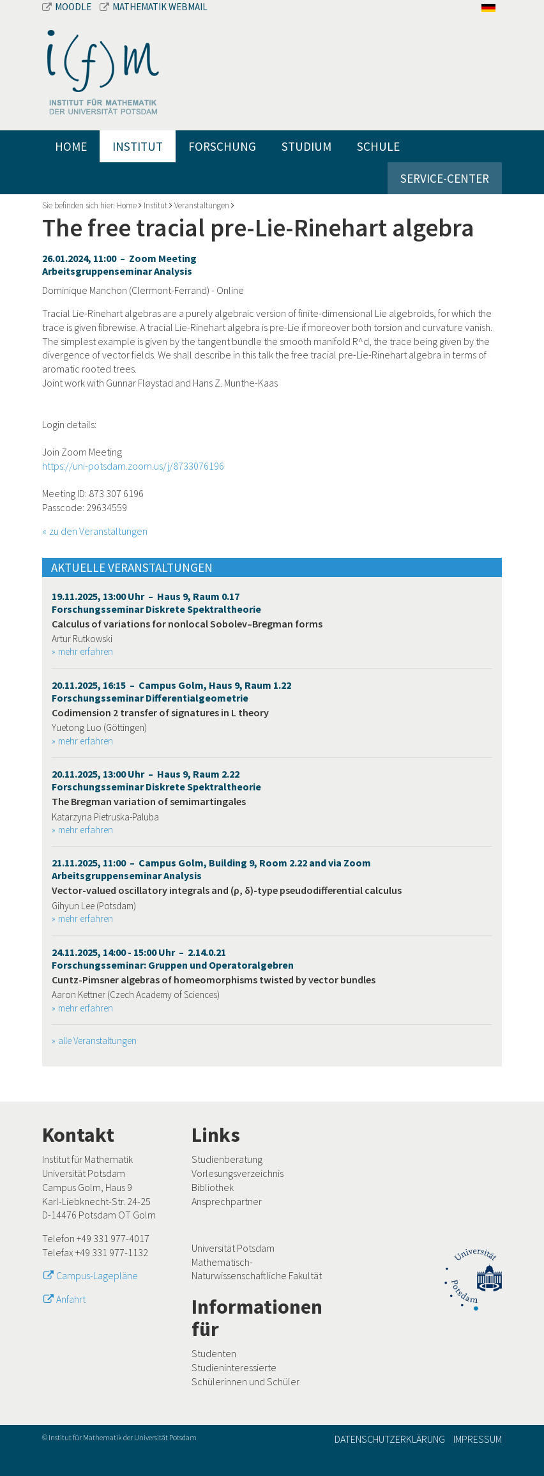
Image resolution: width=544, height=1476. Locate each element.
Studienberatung (227, 1159)
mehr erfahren (85, 651)
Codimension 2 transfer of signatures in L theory (160, 712)
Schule (378, 146)
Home (71, 146)
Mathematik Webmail (154, 7)
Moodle (67, 7)
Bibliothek (213, 1187)
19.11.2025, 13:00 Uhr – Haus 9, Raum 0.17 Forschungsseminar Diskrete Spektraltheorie (156, 602)
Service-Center (444, 178)
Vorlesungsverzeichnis (237, 1173)
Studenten (214, 1353)
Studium (306, 146)
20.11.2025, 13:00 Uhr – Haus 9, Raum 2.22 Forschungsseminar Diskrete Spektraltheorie (156, 780)
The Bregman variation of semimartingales (149, 801)
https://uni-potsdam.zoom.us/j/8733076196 (133, 465)
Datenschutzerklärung (390, 1439)
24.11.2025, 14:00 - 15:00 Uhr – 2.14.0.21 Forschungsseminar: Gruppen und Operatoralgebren (173, 958)
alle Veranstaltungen (97, 1040)
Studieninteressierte (234, 1367)
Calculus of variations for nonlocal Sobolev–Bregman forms (187, 623)
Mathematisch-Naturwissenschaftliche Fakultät (257, 1269)
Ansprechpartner (227, 1201)
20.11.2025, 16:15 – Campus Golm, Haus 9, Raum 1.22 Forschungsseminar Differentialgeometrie (171, 691)
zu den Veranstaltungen (98, 531)
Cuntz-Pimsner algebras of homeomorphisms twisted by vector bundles (213, 979)
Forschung (222, 146)
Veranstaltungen (201, 205)
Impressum (477, 1439)
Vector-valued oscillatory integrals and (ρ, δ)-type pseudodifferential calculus (227, 890)
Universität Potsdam (233, 1248)
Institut (137, 146)
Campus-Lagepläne (97, 1275)
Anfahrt (71, 1299)
